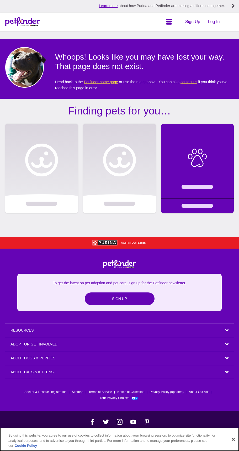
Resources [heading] (22, 330)
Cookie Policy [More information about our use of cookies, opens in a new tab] (26, 446)
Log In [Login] (214, 21)
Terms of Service (100, 392)
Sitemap (77, 392)
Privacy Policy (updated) (167, 392)
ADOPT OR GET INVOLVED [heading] (33, 344)
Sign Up (192, 21)
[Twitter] (106, 422)
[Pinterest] (147, 422)
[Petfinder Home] (22, 22)
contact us (188, 82)
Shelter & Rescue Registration (45, 392)
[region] (119, 439)
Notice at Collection (130, 392)
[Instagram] (120, 422)
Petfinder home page (101, 82)
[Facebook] (92, 422)
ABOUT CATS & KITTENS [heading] (32, 372)
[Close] (233, 439)
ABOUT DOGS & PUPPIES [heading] (32, 358)
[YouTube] (133, 422)
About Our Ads (199, 392)
